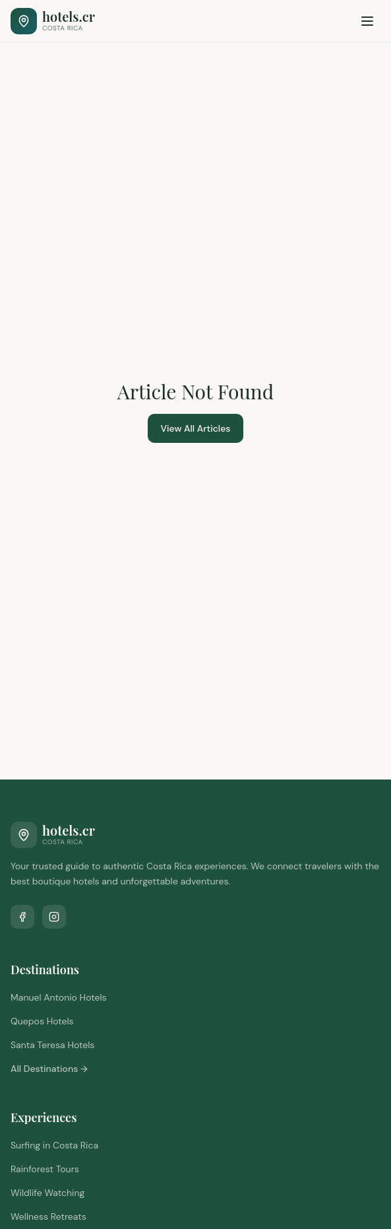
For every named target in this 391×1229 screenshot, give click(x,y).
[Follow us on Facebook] (22, 917)
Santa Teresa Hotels (52, 1045)
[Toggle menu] (367, 21)
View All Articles (196, 428)
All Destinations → (49, 1069)
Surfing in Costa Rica (54, 1145)
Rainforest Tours (45, 1169)
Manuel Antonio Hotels (59, 997)
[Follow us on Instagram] (54, 917)
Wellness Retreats (48, 1216)
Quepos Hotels (42, 1021)
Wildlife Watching (47, 1193)
